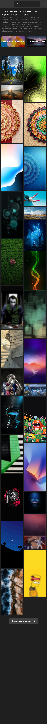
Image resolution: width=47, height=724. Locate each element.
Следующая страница (23, 621)
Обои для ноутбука (13, 41)
